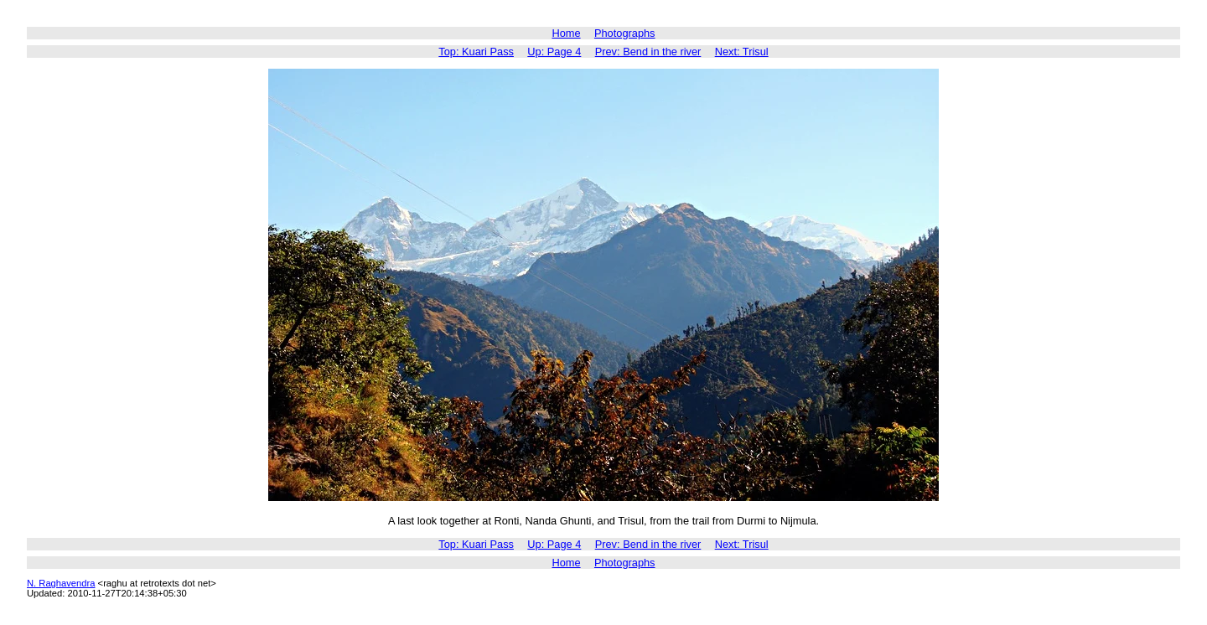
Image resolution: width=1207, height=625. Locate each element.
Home (566, 33)
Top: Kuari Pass (476, 51)
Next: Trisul (742, 51)
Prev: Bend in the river (648, 51)
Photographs (624, 33)
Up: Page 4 (554, 51)
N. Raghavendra (61, 583)
